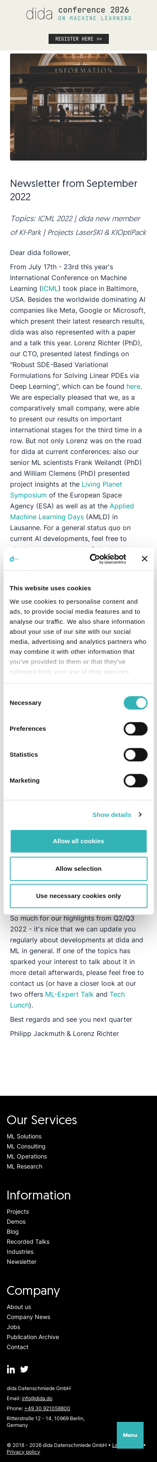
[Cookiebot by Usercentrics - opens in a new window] (93, 559)
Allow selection (78, 868)
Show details (112, 814)
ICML (50, 288)
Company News (28, 1316)
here (133, 386)
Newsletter (21, 1261)
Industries (20, 1251)
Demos (16, 1221)
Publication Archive (33, 1336)
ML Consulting (26, 1146)
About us (19, 1306)
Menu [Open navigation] (130, 1435)
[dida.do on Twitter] (24, 1369)
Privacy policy (23, 1452)
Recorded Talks (28, 1241)
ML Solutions (24, 1136)
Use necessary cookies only (78, 895)
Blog (13, 1231)
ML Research (24, 1166)
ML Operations (27, 1156)
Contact (17, 1346)
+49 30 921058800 (47, 1408)
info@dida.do (37, 1398)
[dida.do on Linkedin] (11, 1369)
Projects (18, 1211)
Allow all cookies (78, 841)
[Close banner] (144, 559)
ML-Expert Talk (69, 994)
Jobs (13, 1326)
